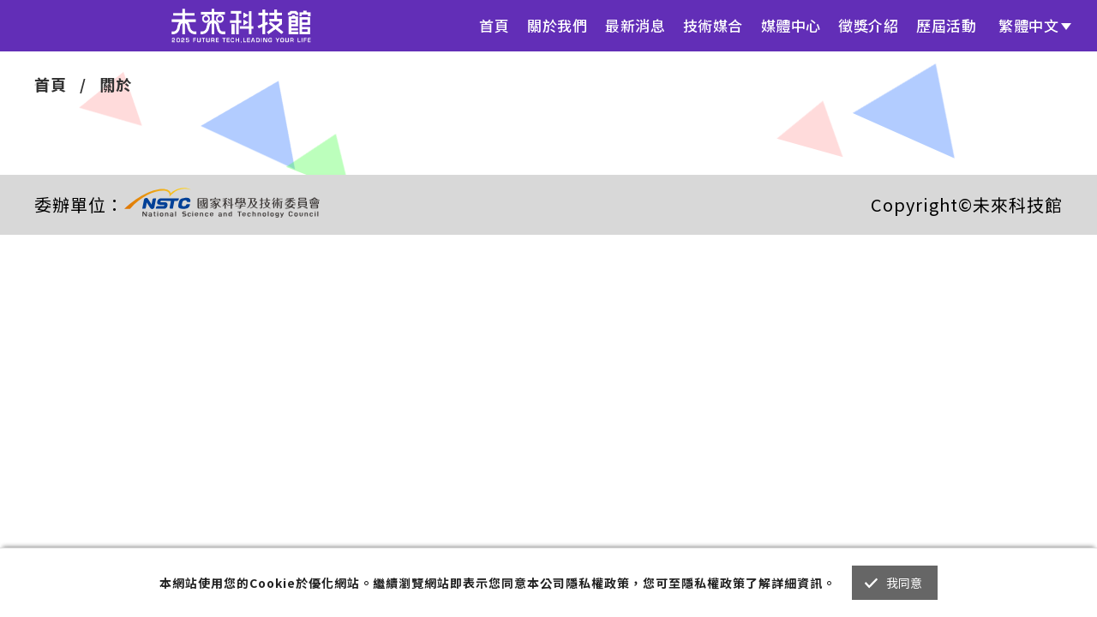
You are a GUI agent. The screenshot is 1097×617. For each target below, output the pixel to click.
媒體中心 (791, 25)
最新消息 (635, 25)
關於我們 (557, 25)
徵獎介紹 (868, 25)
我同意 (904, 582)
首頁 (494, 25)
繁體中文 (1028, 25)
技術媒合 (713, 25)
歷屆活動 (946, 25)
